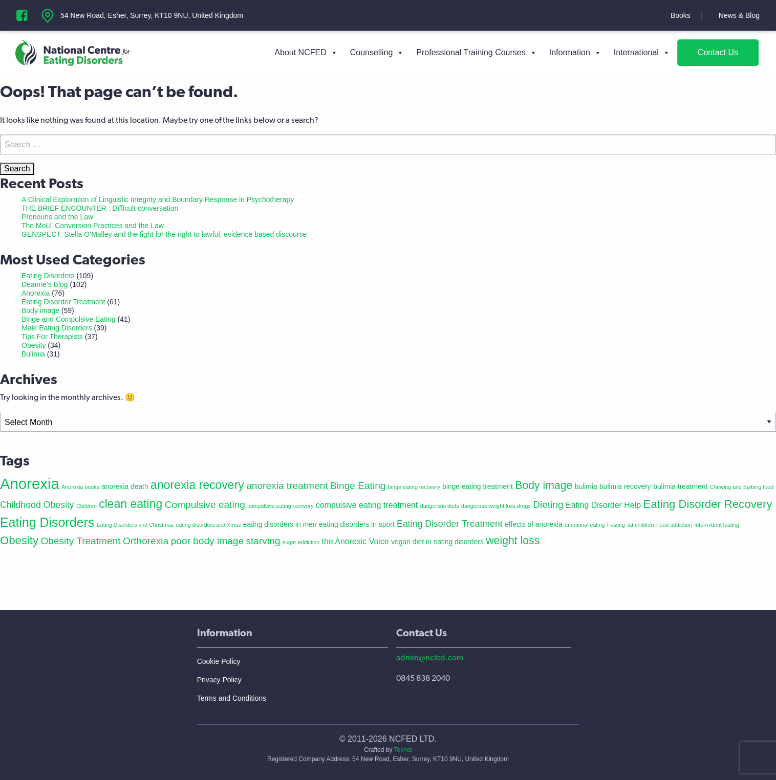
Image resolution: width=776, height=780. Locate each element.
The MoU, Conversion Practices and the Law (92, 225)
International (642, 52)
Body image (40, 310)
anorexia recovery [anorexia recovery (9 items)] (197, 485)
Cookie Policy (219, 661)
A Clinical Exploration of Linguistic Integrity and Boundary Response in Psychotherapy (157, 199)
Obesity (33, 345)
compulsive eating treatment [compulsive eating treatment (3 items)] (367, 505)
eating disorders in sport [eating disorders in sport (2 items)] (357, 524)
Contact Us (718, 52)
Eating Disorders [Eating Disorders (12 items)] (47, 522)
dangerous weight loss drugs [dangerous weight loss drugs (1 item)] (496, 506)
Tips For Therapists (52, 336)
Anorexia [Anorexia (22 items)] (29, 483)
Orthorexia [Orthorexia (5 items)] (145, 541)
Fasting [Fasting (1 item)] (616, 525)
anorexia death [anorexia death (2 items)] (124, 486)
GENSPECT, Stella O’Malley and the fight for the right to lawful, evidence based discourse (164, 234)
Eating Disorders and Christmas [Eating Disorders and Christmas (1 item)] (135, 525)
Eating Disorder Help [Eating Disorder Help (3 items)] (603, 505)
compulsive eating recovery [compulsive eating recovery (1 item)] (280, 506)
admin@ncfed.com (429, 657)
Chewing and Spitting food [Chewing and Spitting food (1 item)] (741, 487)
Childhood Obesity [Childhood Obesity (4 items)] (37, 505)
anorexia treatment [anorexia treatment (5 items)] (287, 485)
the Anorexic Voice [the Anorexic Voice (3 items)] (355, 541)
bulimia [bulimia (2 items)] (586, 486)
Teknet (403, 749)
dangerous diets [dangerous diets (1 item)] (439, 506)
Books (681, 15)
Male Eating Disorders (56, 328)
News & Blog (739, 15)
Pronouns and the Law (57, 217)
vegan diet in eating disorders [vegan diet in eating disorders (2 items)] (437, 542)
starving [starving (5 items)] (263, 541)
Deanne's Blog (44, 284)
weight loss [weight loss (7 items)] (513, 540)
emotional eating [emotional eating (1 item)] (585, 525)
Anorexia (35, 293)
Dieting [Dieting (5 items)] (548, 504)
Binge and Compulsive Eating (68, 319)
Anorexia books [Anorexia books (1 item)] (80, 487)
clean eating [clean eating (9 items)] (130, 503)
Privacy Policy (219, 680)
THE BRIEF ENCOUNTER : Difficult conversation (99, 208)
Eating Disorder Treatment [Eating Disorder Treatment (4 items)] (450, 524)
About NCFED (305, 52)
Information (575, 52)
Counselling (377, 52)
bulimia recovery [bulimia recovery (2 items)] (625, 486)
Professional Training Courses (476, 52)
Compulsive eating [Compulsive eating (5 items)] (205, 504)
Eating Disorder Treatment (63, 302)
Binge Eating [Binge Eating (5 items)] (357, 485)
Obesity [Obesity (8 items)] (19, 540)
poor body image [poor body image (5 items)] (207, 541)
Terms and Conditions (231, 698)
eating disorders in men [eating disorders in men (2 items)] (280, 524)
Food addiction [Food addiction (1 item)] (674, 525)
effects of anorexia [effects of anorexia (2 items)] (534, 524)
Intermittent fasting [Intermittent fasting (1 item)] (716, 525)
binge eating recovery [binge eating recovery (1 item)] (414, 487)
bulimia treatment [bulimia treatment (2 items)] (680, 486)
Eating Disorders (48, 276)
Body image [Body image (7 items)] (543, 485)
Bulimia (33, 354)
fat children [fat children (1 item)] (640, 525)
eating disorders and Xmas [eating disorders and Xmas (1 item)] (208, 525)
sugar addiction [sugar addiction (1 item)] (301, 542)
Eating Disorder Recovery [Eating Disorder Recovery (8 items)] (707, 504)
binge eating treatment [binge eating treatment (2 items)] (477, 486)
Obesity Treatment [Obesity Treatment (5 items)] (80, 541)
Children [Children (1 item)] (86, 506)
